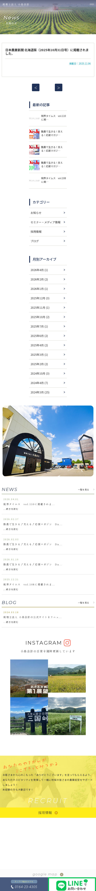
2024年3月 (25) (40, 392)
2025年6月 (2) (39, 336)
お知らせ (36, 213)
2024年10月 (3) (40, 373)
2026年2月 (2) (39, 279)
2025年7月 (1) (39, 326)
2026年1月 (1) (39, 289)
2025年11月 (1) (40, 307)
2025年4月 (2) (39, 345)
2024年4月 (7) (39, 383)
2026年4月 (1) (39, 270)
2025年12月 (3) (40, 298)
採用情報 (36, 231)
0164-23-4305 (26, 887)
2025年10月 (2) (40, 317)
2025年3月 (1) (39, 354)
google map (45, 874)
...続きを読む (10, 508)
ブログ (35, 241)
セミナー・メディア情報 (45, 222)
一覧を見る (83, 489)
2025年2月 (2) (39, 364)
